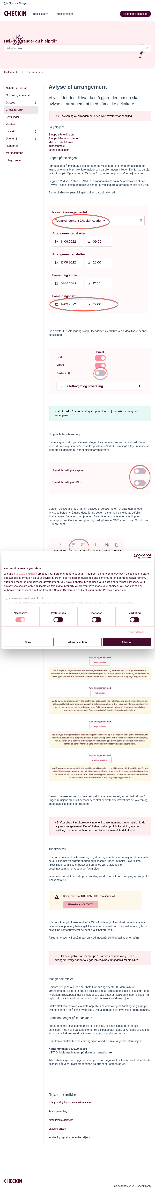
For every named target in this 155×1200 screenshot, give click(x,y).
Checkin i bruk (34, 72)
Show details (137, 632)
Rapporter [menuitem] (12, 145)
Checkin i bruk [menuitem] (14, 109)
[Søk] (147, 48)
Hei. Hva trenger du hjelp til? (30, 41)
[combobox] (74, 48)
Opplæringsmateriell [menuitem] (18, 95)
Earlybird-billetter (58, 1128)
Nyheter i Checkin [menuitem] (16, 88)
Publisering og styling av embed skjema (70, 1137)
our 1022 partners (25, 573)
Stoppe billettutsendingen (64, 138)
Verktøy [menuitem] (10, 124)
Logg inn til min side (135, 13)
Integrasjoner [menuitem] (14, 160)
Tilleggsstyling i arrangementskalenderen (70, 1102)
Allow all (127, 642)
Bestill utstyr (40, 13)
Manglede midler (59, 149)
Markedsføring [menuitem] (14, 152)
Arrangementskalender (61, 1120)
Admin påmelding (58, 1111)
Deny (28, 642)
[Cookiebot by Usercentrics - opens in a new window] (136, 556)
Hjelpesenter (11, 72)
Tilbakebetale (57, 145)
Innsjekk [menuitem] (11, 131)
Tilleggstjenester (63, 13)
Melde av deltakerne (61, 142)
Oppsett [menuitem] (10, 102)
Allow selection (77, 642)
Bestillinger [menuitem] (12, 117)
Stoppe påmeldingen (61, 134)
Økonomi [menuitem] (11, 138)
